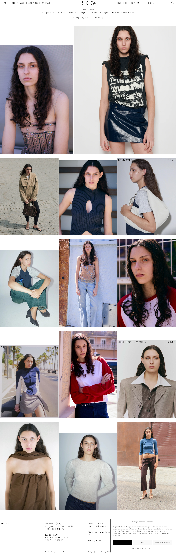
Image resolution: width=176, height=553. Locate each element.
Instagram (134, 3)
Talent (20, 3)
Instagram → (94, 540)
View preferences (163, 542)
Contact (46, 3)
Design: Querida (93, 552)
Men (13, 3)
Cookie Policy (136, 548)
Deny (143, 542)
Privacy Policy (147, 548)
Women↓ (6, 3)
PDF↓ (87, 18)
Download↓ (98, 18)
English (148, 3)
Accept (122, 542)
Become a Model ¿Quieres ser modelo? (25, 3)
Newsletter (121, 3)
